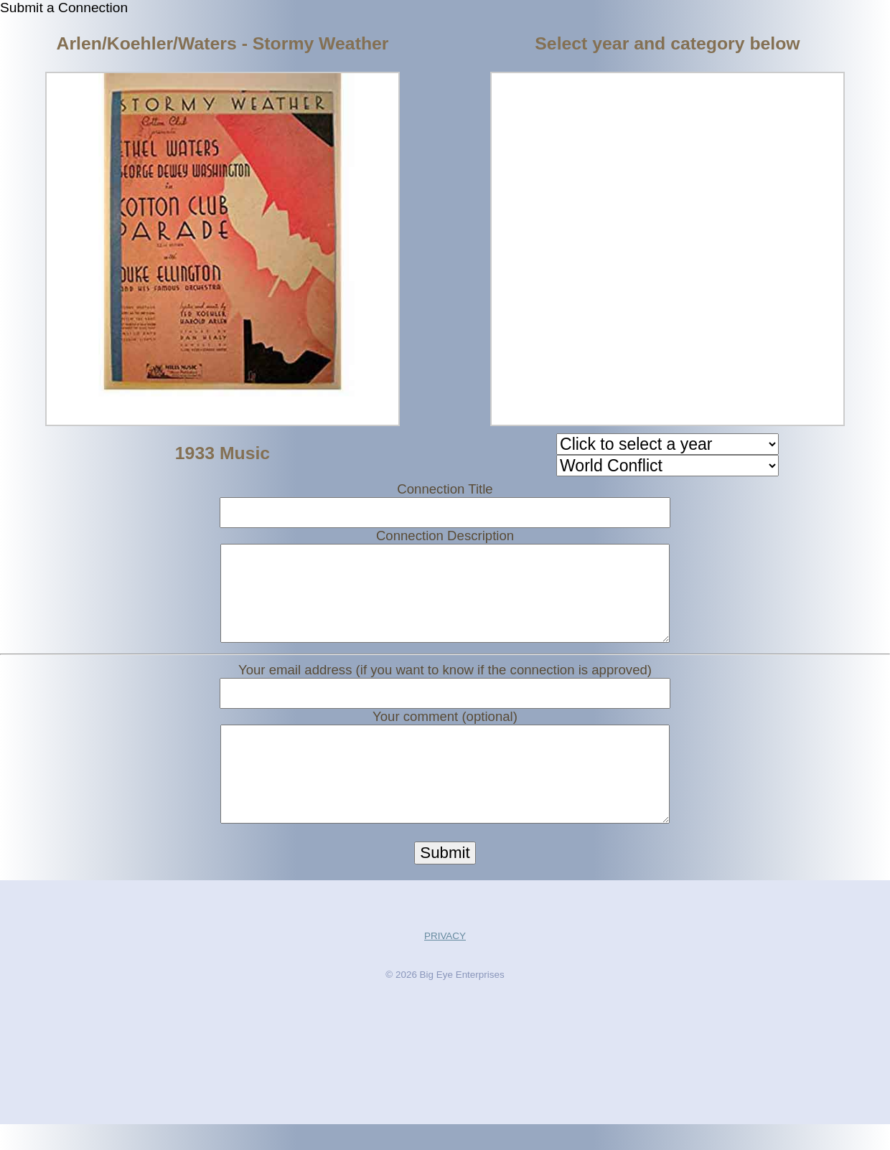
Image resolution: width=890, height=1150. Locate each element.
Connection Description (445, 535)
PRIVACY (445, 961)
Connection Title (444, 488)
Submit (444, 878)
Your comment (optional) (445, 729)
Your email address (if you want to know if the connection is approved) (445, 682)
